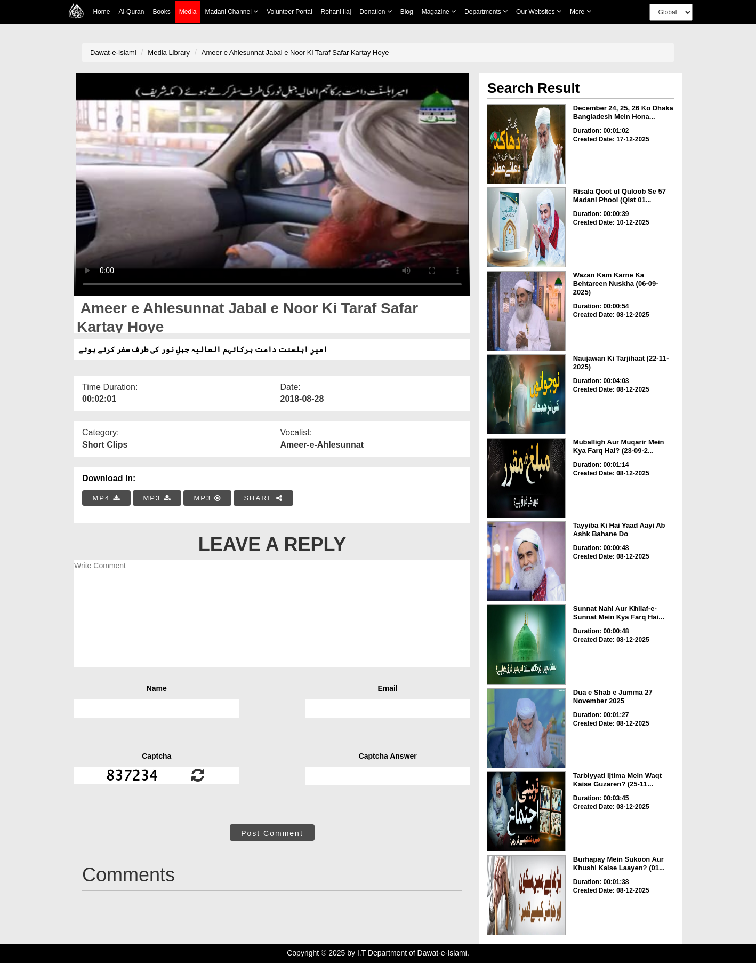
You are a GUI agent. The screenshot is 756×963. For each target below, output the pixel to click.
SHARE (263, 498)
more (580, 11)
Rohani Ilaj (336, 11)
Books (161, 11)
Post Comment (272, 833)
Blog (406, 11)
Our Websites (538, 11)
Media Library (169, 53)
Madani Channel (231, 11)
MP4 (106, 498)
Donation (375, 11)
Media (188, 12)
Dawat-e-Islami (113, 53)
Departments (486, 11)
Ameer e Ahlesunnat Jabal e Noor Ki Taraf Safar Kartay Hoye (295, 53)
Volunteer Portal (289, 11)
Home (101, 11)
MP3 (157, 498)
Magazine (439, 11)
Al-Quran (131, 11)
